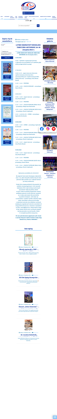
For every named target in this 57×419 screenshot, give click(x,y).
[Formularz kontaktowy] (55, 417)
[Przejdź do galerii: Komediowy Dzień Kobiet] (50, 123)
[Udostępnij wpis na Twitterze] (30, 42)
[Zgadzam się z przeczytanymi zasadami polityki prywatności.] (1, 51)
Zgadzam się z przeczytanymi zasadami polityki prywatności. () (7, 53)
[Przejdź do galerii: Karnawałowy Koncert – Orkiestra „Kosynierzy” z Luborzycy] (50, 167)
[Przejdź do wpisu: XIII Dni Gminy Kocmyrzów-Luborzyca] (28, 267)
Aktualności (7, 16)
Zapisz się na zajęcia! (29, 12)
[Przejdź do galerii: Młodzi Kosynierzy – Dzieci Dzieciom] (50, 54)
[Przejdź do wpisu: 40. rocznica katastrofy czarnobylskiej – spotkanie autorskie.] (28, 325)
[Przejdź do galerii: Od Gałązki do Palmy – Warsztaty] (50, 75)
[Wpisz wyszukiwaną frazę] (27, 25)
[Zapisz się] (7, 57)
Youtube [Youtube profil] (54, 129)
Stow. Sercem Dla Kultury (34, 16)
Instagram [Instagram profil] (48, 129)
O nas (2, 16)
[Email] (7, 48)
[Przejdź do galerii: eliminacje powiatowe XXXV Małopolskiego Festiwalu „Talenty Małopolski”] (50, 99)
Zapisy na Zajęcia (12, 17)
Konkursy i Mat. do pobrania (45, 16)
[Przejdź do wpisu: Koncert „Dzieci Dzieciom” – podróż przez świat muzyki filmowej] (28, 297)
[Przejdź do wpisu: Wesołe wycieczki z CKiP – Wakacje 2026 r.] (28, 239)
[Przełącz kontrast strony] (30, 20)
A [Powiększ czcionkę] (28, 20)
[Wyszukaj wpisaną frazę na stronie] (38, 25)
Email (3, 45)
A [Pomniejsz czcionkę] (25, 20)
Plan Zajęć (16, 17)
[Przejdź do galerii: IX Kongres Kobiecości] (50, 144)
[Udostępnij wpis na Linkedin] (28, 42)
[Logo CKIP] (28, 6)
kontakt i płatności (54, 17)
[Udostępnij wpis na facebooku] (26, 42)
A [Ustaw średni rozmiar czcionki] (26, 20)
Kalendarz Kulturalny (20, 17)
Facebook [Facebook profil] (42, 129)
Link (12, 54)
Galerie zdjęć (26, 17)
